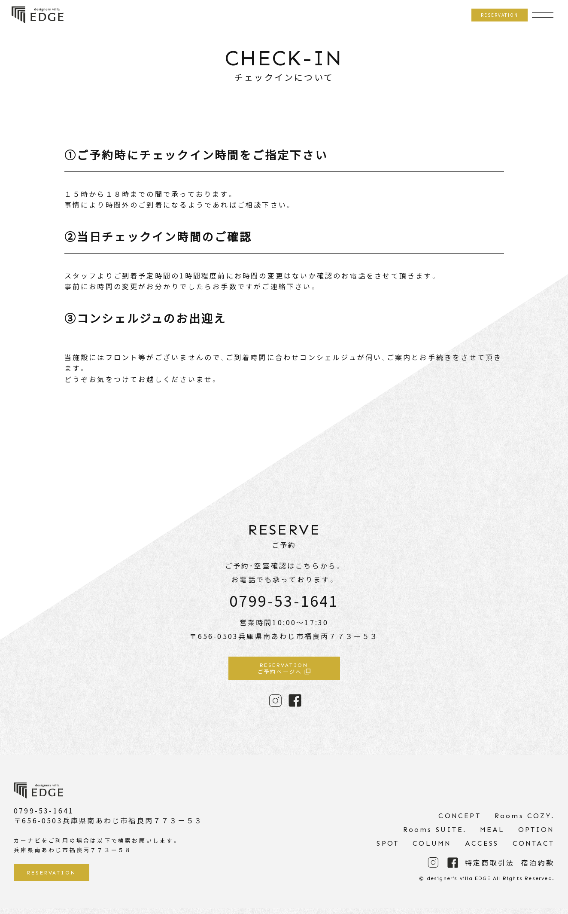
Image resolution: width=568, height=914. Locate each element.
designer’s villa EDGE (37, 15)
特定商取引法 (489, 868)
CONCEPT (459, 821)
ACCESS (481, 849)
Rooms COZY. (524, 821)
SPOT (388, 849)
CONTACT (533, 849)
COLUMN (432, 849)
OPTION (536, 835)
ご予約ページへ (284, 670)
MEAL (492, 835)
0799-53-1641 (283, 600)
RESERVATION (496, 15)
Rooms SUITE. (434, 835)
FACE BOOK (295, 703)
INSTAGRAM (275, 703)
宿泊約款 (537, 868)
